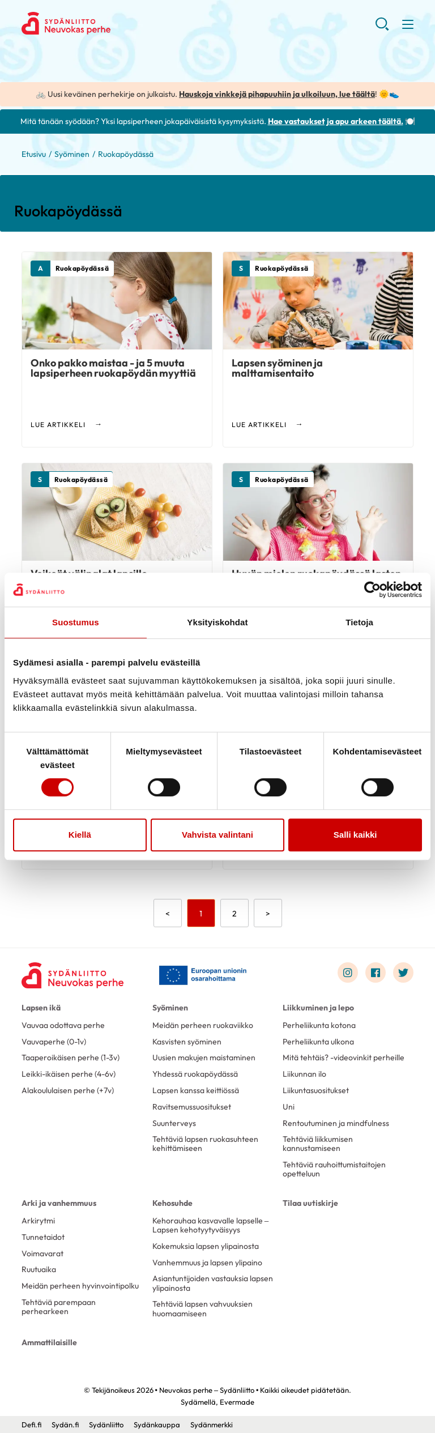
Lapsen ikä (41, 1008)
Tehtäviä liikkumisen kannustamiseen (318, 1143)
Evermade (237, 1401)
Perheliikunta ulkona (318, 1042)
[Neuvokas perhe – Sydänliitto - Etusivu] (72, 975)
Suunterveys (174, 1123)
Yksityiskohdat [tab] (217, 622)
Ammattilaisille (49, 1342)
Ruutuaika (39, 1269)
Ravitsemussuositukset (191, 1107)
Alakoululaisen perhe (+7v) (68, 1090)
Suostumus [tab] (75, 622)
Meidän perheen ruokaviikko (202, 1025)
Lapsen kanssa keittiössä (195, 1090)
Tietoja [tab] (359, 622)
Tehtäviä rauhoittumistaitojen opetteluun (334, 1169)
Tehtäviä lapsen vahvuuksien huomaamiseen (202, 1308)
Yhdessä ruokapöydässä (195, 1074)
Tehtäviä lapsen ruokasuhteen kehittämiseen (205, 1143)
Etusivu (34, 154)
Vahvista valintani (217, 834)
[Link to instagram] (348, 972)
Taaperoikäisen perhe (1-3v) (71, 1057)
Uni (289, 1107)
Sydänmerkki (211, 1424)
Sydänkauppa (157, 1424)
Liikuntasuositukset (316, 1090)
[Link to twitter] (403, 972)
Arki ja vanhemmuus (59, 1203)
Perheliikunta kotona (319, 1025)
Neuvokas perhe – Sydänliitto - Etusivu (112, 23)
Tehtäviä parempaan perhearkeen (59, 1306)
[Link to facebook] (375, 972)
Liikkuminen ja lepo (318, 1008)
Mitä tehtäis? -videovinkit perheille (343, 1057)
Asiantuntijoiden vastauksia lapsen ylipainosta (212, 1283)
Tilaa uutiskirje (310, 1203)
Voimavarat (42, 1253)
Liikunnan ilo (304, 1074)
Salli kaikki (355, 834)
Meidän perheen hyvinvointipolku (80, 1286)
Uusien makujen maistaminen (203, 1057)
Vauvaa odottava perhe (63, 1025)
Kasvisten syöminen (186, 1042)
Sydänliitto (106, 1424)
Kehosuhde (172, 1203)
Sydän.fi (65, 1424)
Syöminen (71, 154)
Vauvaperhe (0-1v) (54, 1042)
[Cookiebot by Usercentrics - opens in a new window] (372, 589)
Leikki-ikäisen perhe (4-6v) (69, 1074)
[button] (382, 28)
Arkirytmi (38, 1221)
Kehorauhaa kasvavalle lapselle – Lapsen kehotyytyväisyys (210, 1225)
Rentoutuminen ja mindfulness (336, 1123)
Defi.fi (31, 1424)
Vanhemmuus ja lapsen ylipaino (207, 1262)
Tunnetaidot (43, 1237)
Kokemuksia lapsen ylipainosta (205, 1246)
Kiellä (80, 834)
